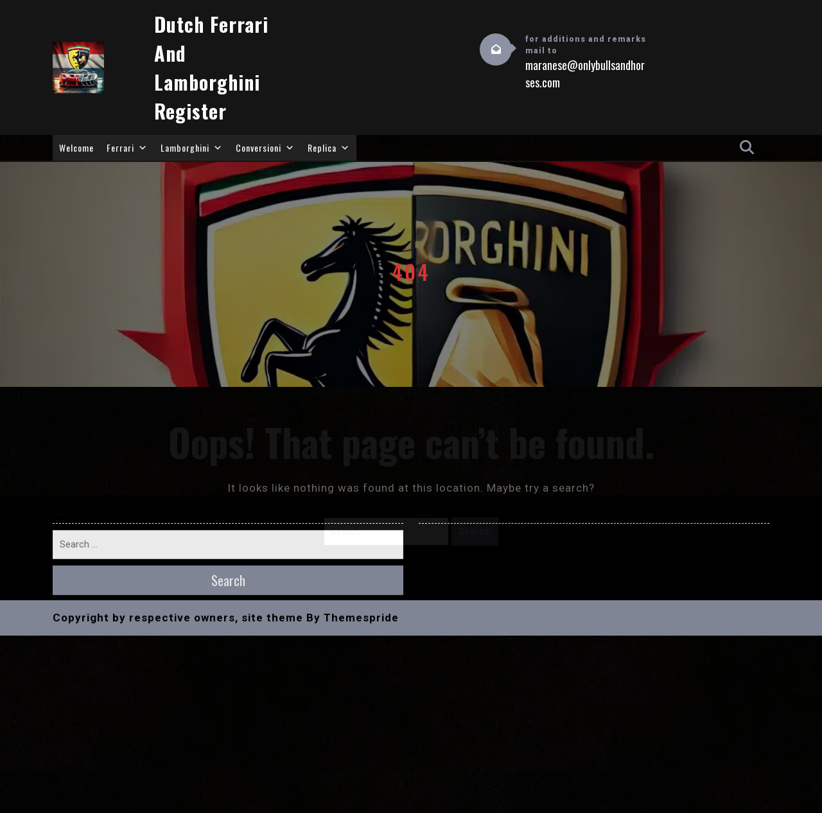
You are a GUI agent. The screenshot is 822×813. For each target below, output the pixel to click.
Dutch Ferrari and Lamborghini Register (211, 67)
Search (475, 531)
